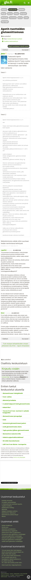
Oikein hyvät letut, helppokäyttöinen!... (12, 565)
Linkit (26, 18)
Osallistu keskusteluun (11, 41)
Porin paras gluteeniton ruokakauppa (11, 539)
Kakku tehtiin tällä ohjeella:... (9, 554)
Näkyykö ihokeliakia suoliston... (10, 511)
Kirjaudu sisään (10, 368)
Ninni (2, 313)
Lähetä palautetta (19, 575)
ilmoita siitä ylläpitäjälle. (19, 457)
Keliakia (21, 9)
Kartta (10, 14)
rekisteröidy (5, 377)
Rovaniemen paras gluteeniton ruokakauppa (13, 534)
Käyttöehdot (17, 573)
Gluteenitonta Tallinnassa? (9, 513)
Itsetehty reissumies (7, 500)
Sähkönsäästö (4, 576)
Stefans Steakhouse (7, 525)
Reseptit (23, 14)
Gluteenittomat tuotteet (14, 39)
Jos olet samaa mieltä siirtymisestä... (11, 555)
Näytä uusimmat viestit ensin (18, 46)
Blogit (3, 14)
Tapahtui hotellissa (7, 506)
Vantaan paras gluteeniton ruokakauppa (12, 538)
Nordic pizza (5, 527)
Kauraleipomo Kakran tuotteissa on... (11, 559)
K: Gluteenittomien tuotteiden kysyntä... (12, 504)
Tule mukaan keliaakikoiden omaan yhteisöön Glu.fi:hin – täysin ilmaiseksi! (15, 345)
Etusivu (4, 9)
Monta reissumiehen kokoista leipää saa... (13, 552)
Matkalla (4, 18)
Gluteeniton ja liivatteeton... (9, 529)
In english (12, 575)
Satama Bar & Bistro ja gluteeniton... (11, 532)
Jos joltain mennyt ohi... (8, 561)
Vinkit (16, 14)
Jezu (3, 53)
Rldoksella (4, 509)
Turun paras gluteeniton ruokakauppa (12, 536)
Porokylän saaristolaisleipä (9, 502)
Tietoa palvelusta (5, 573)
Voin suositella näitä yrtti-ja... (9, 557)
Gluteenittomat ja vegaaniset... (10, 531)
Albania (4, 516)
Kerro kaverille (23, 573)
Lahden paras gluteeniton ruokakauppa (12, 541)
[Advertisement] (15, 353)
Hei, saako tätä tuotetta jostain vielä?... (12, 562)
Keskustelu (13, 9)
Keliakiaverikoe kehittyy (8, 507)
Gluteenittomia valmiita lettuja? (10, 514)
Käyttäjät (4, 22)
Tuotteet (13, 18)
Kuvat (20, 18)
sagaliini (4, 250)
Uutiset (11, 573)
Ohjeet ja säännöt (5, 575)
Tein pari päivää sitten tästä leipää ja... (12, 550)
